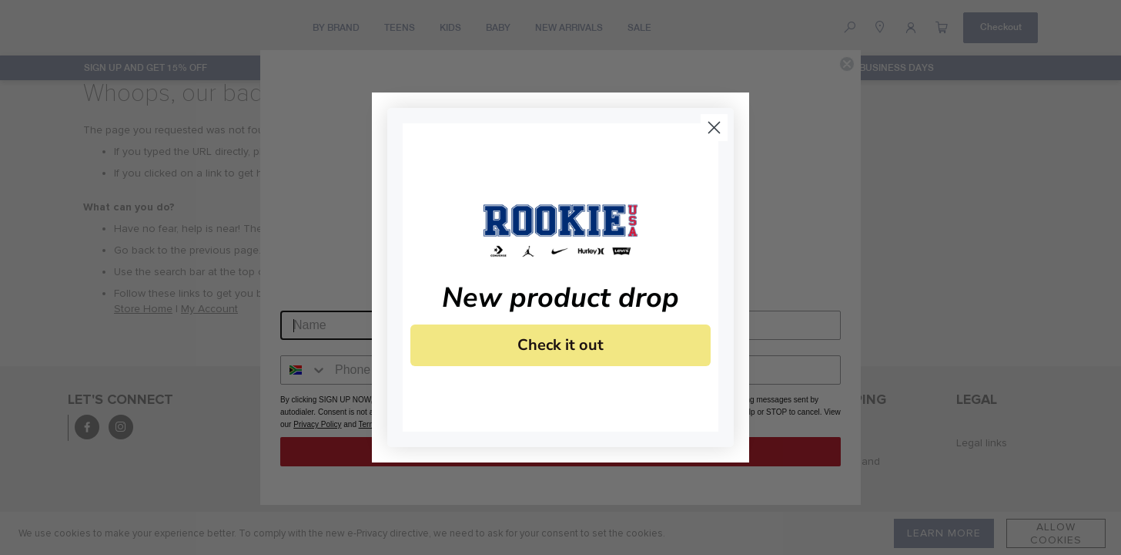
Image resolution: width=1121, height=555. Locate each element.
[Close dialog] (714, 127)
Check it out (560, 345)
